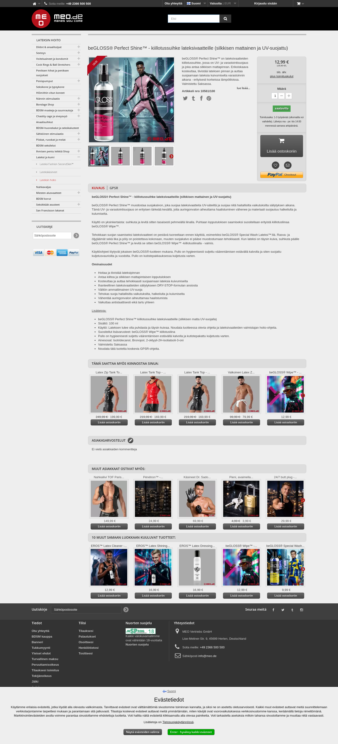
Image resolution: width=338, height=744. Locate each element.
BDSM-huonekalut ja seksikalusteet (57, 128)
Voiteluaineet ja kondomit (52, 58)
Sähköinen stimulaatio (50, 133)
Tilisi (82, 624)
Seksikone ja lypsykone (50, 87)
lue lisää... (243, 88)
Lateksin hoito (47, 180)
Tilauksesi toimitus (45, 671)
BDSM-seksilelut (46, 145)
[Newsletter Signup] (76, 236)
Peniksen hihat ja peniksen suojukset (52, 73)
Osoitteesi (86, 643)
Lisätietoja (171, 156)
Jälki (35, 682)
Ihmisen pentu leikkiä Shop (52, 151)
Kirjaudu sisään (265, 3)
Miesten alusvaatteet (48, 193)
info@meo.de (207, 657)
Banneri (37, 643)
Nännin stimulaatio (48, 98)
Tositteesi (86, 654)
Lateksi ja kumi (45, 157)
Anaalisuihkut (44, 122)
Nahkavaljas (43, 187)
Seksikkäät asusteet (48, 204)
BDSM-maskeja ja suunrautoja (54, 110)
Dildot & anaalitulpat (48, 47)
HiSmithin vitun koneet (50, 92)
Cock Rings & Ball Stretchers (53, 64)
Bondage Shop (45, 104)
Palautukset (87, 637)
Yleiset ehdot (41, 654)
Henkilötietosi (89, 648)
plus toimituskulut (281, 76)
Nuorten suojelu (137, 645)
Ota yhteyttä (173, 3)
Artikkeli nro (191, 91)
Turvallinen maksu (45, 660)
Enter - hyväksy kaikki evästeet (191, 732)
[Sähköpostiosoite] (52, 235)
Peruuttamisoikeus (45, 665)
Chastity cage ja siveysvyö (51, 116)
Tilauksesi (86, 632)
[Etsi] (225, 19)
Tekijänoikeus (42, 677)
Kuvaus (98, 189)
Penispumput (44, 81)
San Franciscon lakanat (50, 210)
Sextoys (41, 53)
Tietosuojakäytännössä (178, 722)
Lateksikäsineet (48, 172)
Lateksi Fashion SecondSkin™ (56, 164)
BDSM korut (43, 198)
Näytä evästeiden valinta (142, 732)
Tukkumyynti (41, 648)
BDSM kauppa (42, 637)
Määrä (281, 88)
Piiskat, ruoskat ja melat (50, 139)
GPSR (114, 189)
